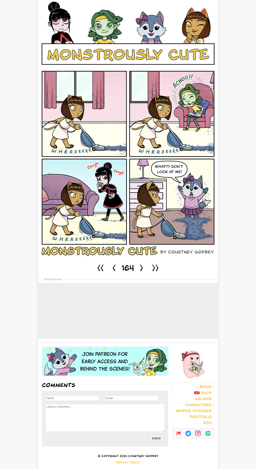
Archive (203, 399)
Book (206, 387)
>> (155, 269)
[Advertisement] (128, 311)
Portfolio (201, 417)
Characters (198, 405)
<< (100, 269)
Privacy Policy (128, 463)
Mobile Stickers (194, 411)
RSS (208, 423)
